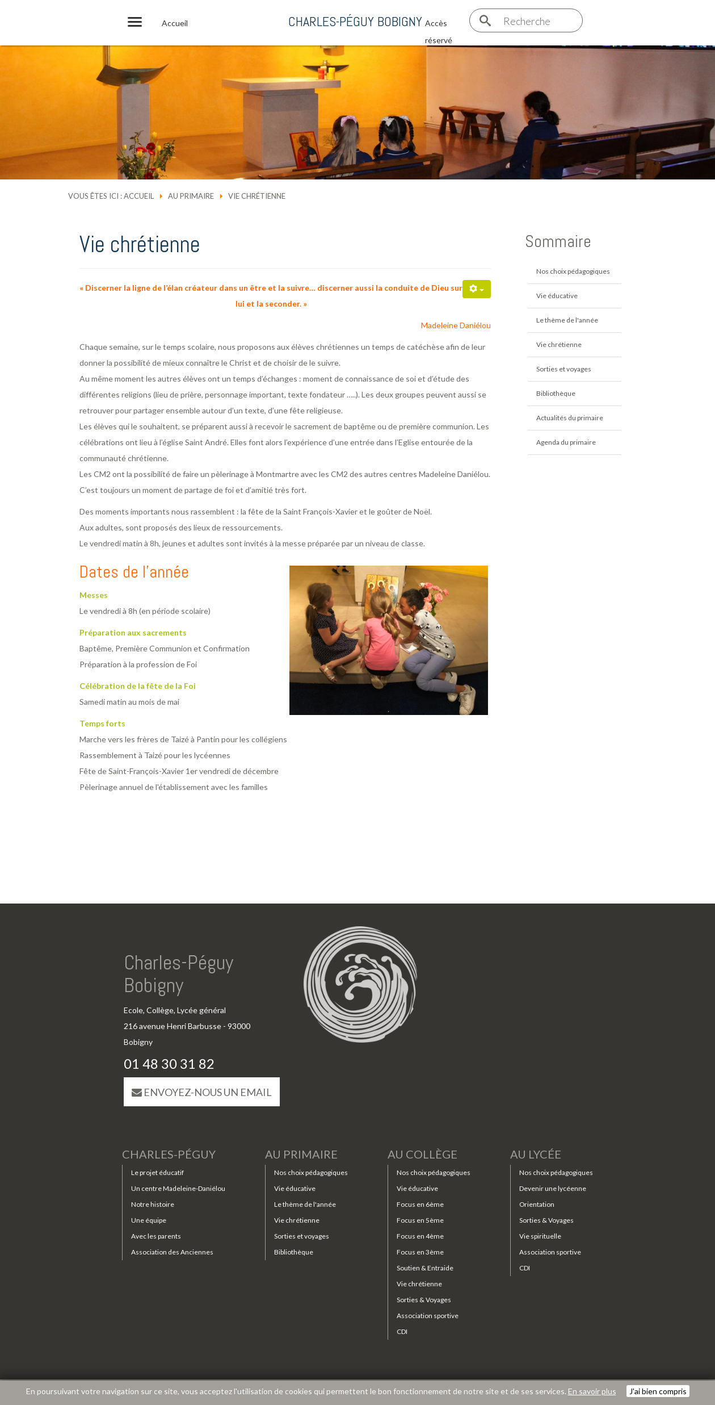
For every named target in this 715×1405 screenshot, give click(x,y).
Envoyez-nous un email (202, 1092)
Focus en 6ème (420, 1204)
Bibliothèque (555, 393)
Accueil (139, 195)
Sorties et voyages (563, 369)
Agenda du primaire (566, 442)
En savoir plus (592, 1391)
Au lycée (535, 1154)
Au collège (422, 1154)
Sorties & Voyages (424, 1299)
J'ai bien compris (658, 1391)
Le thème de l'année (567, 320)
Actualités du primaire (569, 417)
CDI (402, 1331)
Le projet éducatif (157, 1172)
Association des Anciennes (172, 1252)
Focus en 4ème (420, 1236)
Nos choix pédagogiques (573, 271)
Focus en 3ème (420, 1252)
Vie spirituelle (540, 1236)
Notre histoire (152, 1204)
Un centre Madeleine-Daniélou (178, 1188)
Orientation (536, 1204)
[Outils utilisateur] (476, 289)
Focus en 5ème (420, 1220)
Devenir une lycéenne (552, 1188)
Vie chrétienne (559, 344)
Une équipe (148, 1220)
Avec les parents (156, 1236)
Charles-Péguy (169, 1154)
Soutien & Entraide (425, 1268)
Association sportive (428, 1315)
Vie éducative (557, 295)
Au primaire (191, 195)
